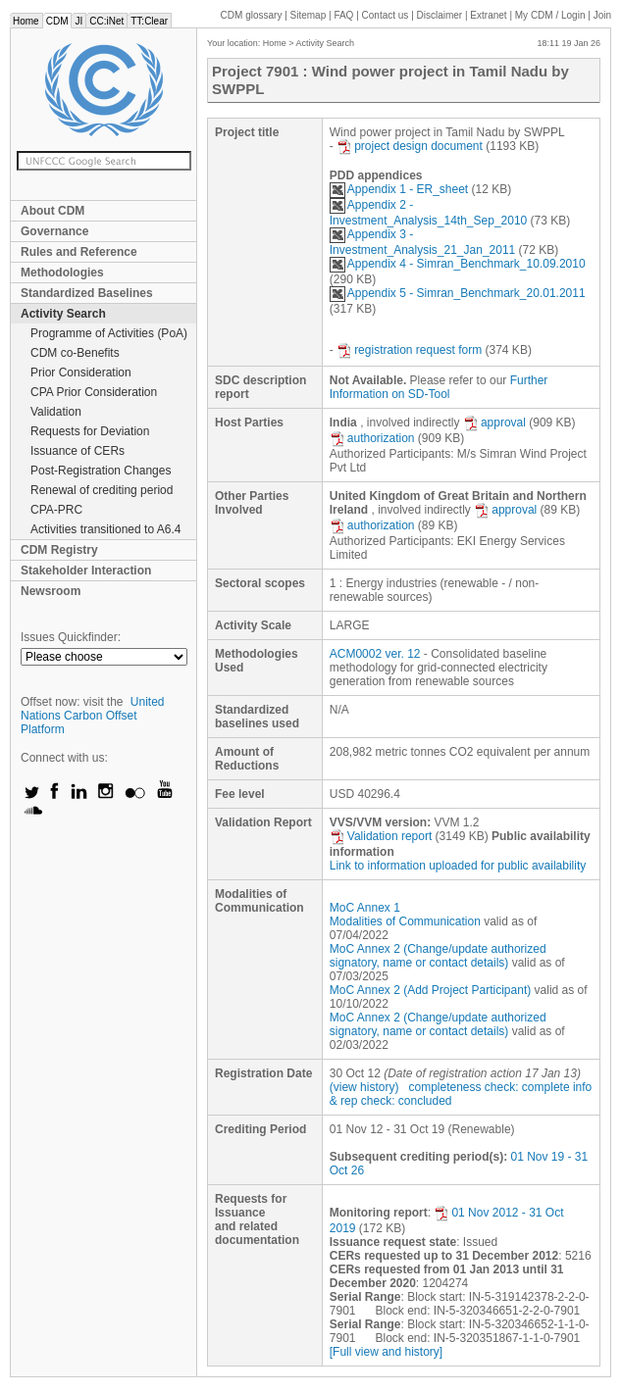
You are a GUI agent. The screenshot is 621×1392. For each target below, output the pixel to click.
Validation (55, 412)
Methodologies (62, 272)
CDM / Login (551, 15)
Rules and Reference (79, 252)
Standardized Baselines (87, 293)
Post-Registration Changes (100, 470)
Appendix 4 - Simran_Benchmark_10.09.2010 (458, 264)
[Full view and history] (386, 1352)
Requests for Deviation (89, 431)
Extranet (488, 15)
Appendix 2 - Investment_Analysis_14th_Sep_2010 (428, 212)
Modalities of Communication (405, 921)
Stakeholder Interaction (86, 570)
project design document (409, 146)
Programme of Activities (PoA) (108, 333)
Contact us (385, 15)
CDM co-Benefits (75, 353)
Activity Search (63, 314)
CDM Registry (59, 550)
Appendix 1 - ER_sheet (399, 189)
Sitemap (308, 15)
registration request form (409, 350)
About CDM (52, 211)
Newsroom (50, 591)
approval (494, 422)
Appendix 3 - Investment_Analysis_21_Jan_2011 (422, 242)
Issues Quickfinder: (71, 637)
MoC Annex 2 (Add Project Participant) (430, 990)
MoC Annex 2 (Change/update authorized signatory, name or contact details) (438, 955)
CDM (57, 21)
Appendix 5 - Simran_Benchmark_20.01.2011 (458, 293)
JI (78, 21)
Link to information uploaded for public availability (458, 865)
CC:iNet (106, 21)
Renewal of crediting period (101, 490)
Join (602, 15)
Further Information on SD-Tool (439, 387)
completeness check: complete (488, 1087)
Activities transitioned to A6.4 (105, 529)
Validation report (381, 836)
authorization (372, 438)
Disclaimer (440, 15)
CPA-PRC (56, 510)
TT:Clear (149, 21)
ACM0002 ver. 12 (375, 654)
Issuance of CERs (77, 451)
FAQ (343, 15)
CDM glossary (252, 15)
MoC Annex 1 (365, 908)
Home (26, 21)
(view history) (364, 1087)
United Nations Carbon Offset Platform (93, 715)
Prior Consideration (80, 372)
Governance (54, 231)
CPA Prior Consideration (93, 392)
